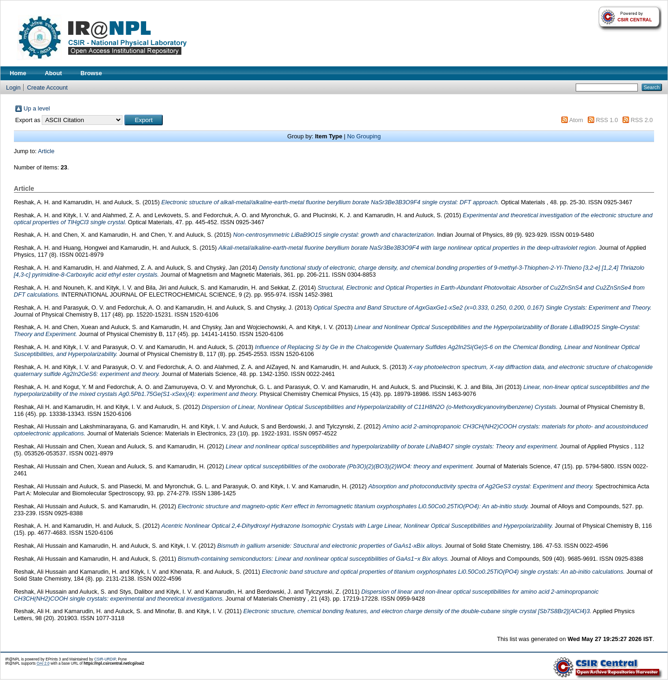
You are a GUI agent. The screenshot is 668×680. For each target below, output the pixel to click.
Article (46, 151)
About (53, 73)
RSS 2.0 (642, 120)
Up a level (37, 108)
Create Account (47, 87)
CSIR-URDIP (105, 659)
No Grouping (364, 136)
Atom (576, 120)
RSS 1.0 (607, 120)
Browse (91, 73)
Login (13, 87)
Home (18, 73)
